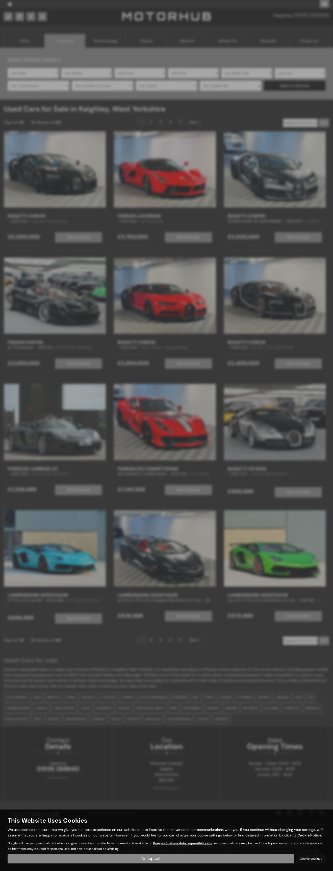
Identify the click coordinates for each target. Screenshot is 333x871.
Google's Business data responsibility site (182, 843)
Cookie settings (311, 859)
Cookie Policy (309, 835)
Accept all (150, 858)
